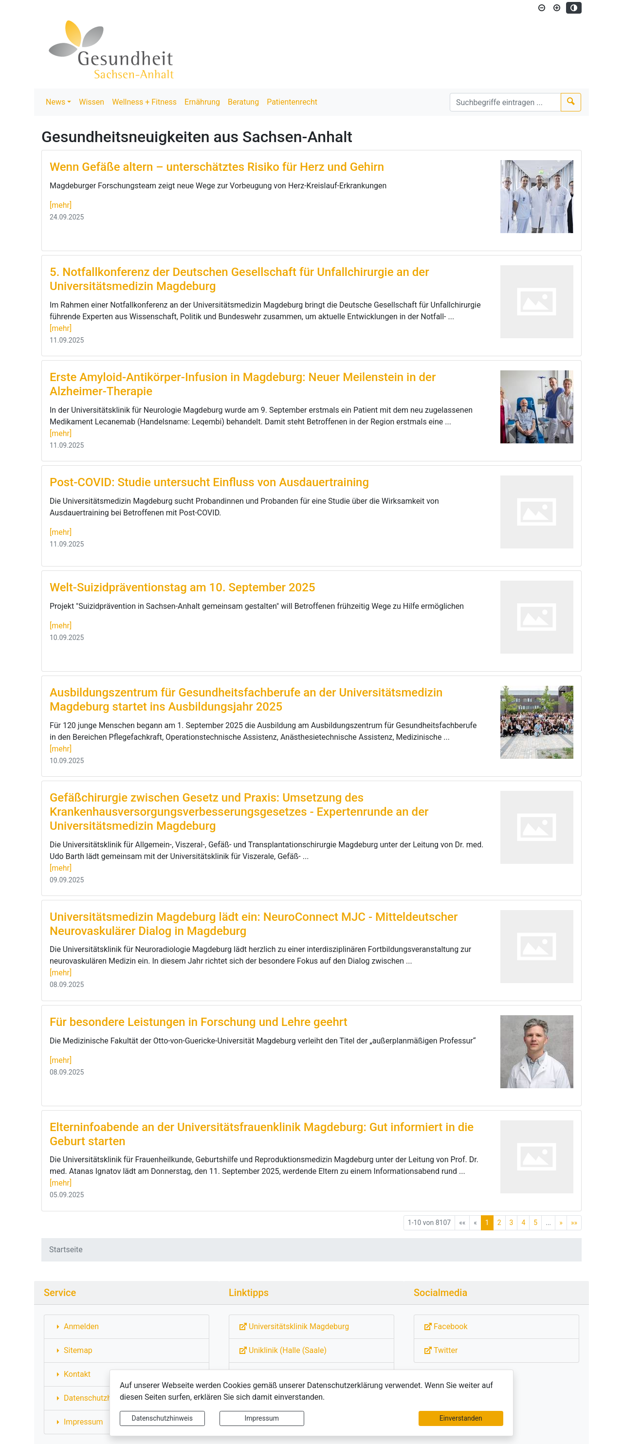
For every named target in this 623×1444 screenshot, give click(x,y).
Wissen (91, 102)
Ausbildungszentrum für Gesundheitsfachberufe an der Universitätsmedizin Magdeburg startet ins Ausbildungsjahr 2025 (246, 699)
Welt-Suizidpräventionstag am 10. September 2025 (182, 587)
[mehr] (61, 205)
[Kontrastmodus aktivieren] (574, 8)
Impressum (262, 1418)
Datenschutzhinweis (162, 1418)
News (55, 102)
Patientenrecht (292, 102)
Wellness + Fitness (144, 102)
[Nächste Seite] (561, 1222)
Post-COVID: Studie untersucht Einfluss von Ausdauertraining (209, 482)
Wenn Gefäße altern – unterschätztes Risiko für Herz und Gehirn (217, 167)
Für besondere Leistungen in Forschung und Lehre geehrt (199, 1022)
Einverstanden (461, 1418)
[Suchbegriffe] (505, 102)
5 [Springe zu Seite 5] (535, 1222)
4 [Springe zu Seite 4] (523, 1222)
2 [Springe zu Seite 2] (499, 1222)
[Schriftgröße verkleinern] (542, 8)
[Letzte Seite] (574, 1222)
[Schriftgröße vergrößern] (557, 8)
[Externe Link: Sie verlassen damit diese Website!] (311, 1327)
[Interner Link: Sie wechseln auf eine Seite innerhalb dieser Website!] (126, 1327)
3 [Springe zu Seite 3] (511, 1222)
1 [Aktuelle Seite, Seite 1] (487, 1222)
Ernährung (202, 102)
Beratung (243, 102)
